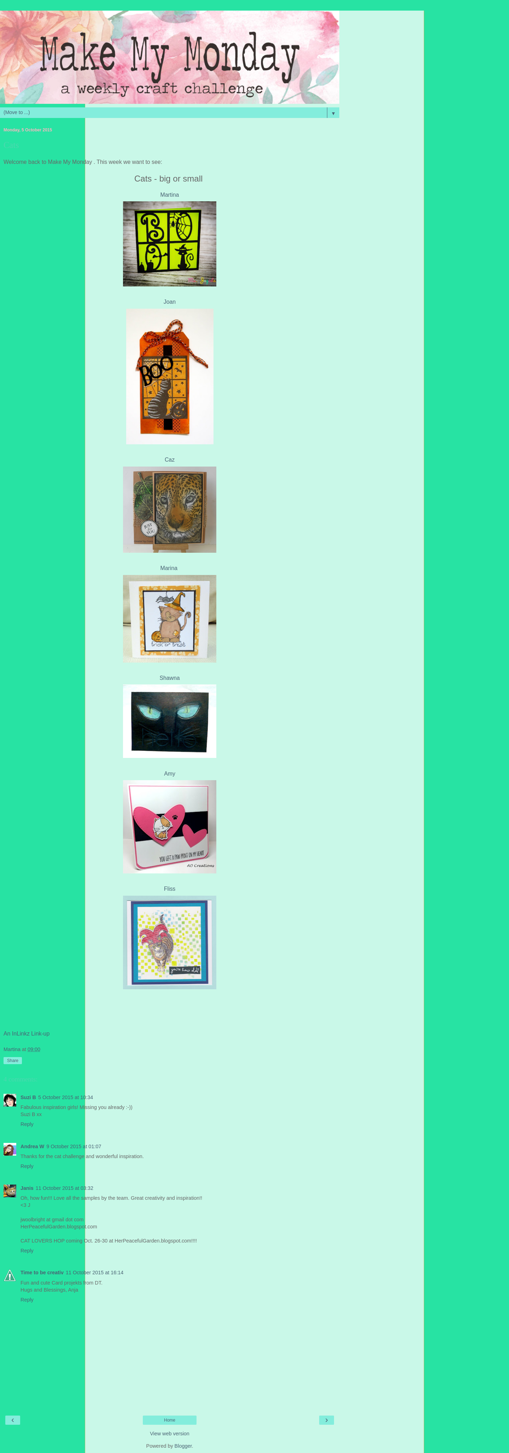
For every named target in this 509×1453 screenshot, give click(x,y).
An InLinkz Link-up (26, 1034)
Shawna (169, 678)
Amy (169, 774)
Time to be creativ (42, 1272)
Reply (27, 1124)
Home (169, 1420)
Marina (169, 568)
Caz (170, 460)
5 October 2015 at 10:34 (65, 1097)
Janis (27, 1188)
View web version (169, 1433)
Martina (169, 195)
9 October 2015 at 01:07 (73, 1146)
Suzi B (28, 1097)
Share (12, 1060)
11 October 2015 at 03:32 (64, 1188)
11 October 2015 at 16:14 (94, 1272)
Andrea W (32, 1146)
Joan (170, 302)
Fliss (170, 889)
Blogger (183, 1446)
